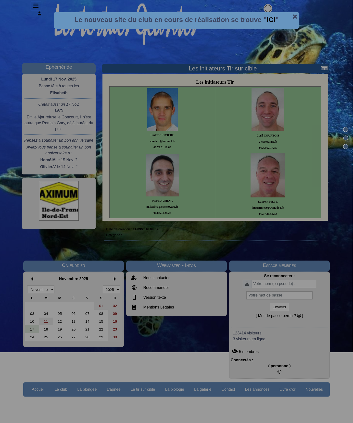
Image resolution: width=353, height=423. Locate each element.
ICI (271, 19)
